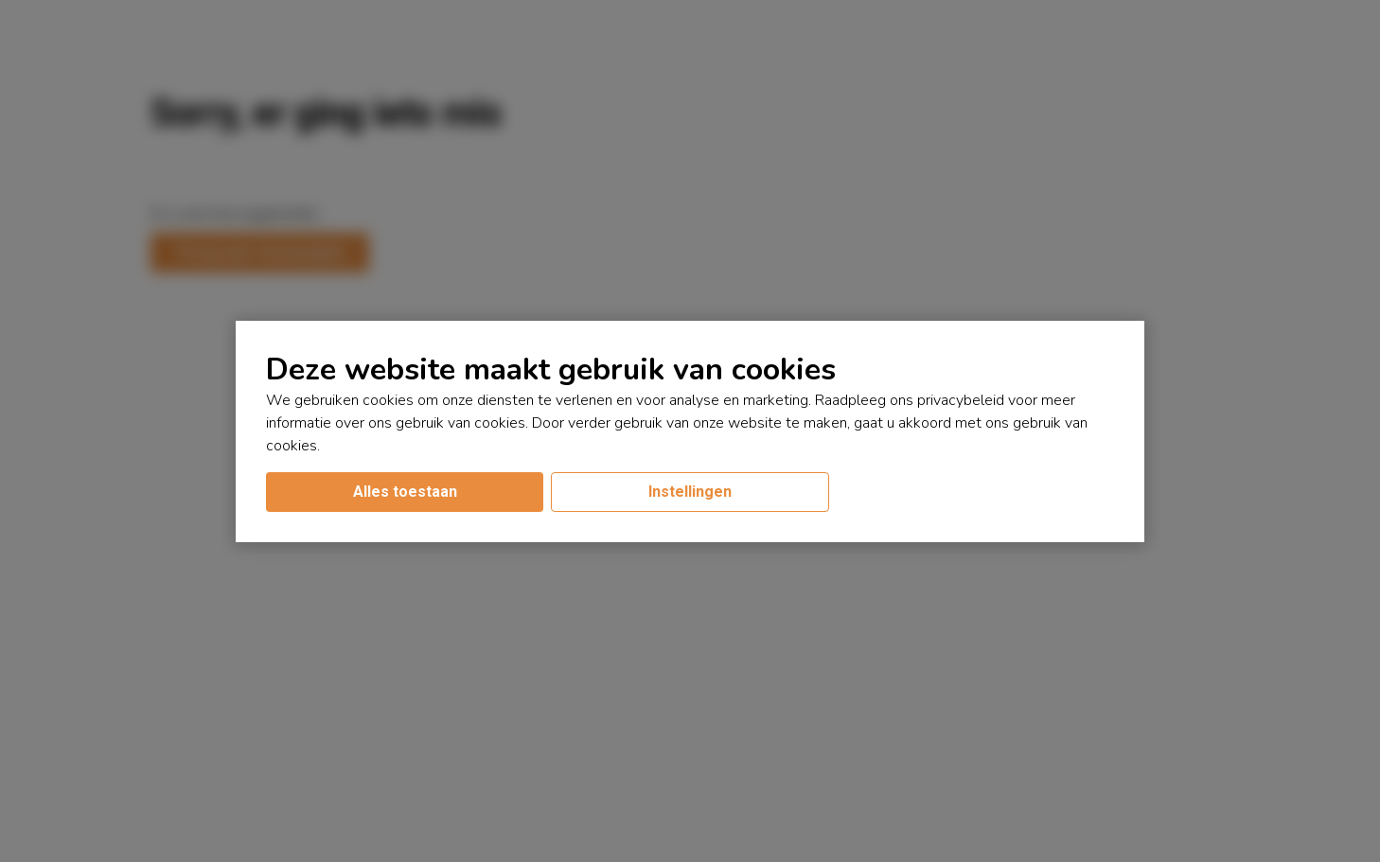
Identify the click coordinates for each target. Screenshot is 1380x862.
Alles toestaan (405, 492)
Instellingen (690, 492)
